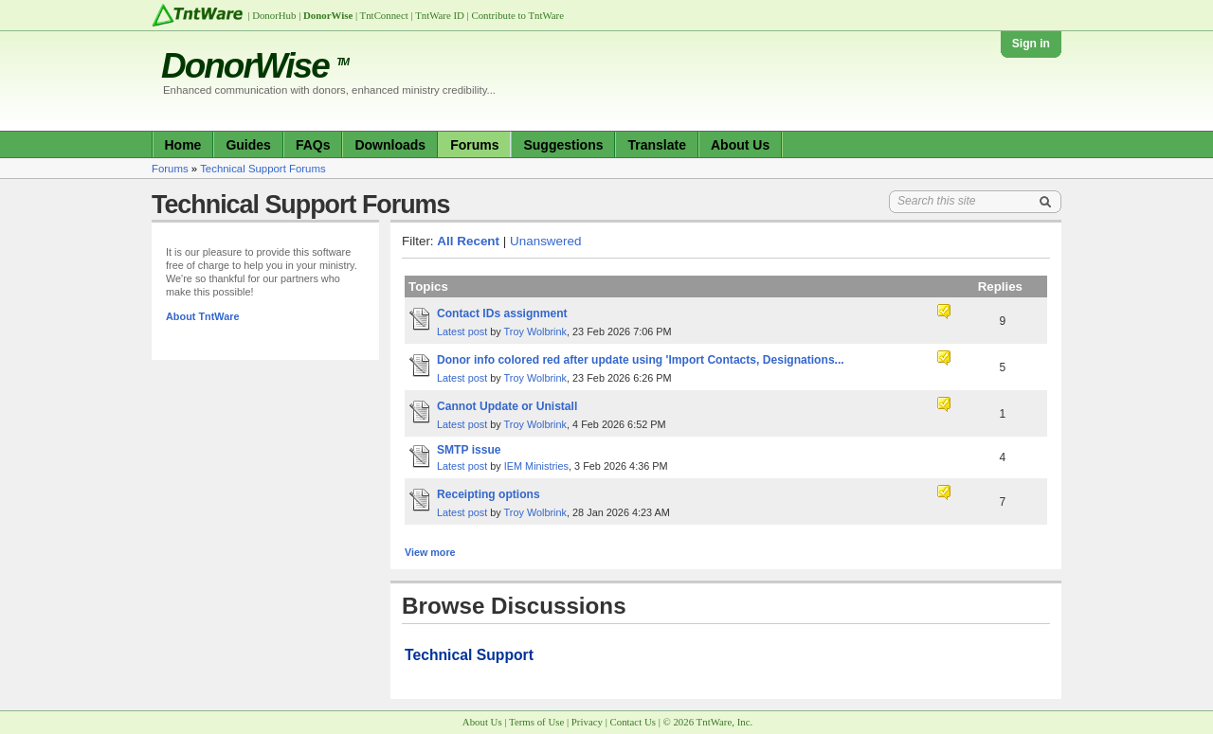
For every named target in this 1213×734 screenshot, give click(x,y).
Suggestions (563, 144)
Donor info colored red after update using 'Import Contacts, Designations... (640, 360)
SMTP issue (469, 450)
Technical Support (469, 655)
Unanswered (545, 241)
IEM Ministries (536, 466)
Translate (656, 144)
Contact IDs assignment (502, 313)
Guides (248, 144)
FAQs (313, 144)
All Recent (468, 241)
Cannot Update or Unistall (507, 406)
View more (430, 552)
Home (183, 144)
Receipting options (488, 494)
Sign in (1031, 43)
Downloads (389, 144)
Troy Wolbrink (535, 331)
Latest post (462, 331)
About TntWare (203, 316)
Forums (474, 144)
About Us (740, 144)
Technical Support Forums (263, 168)
